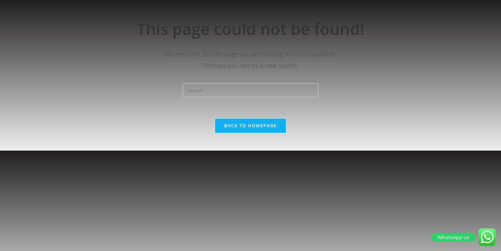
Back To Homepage (250, 125)
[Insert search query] (250, 90)
